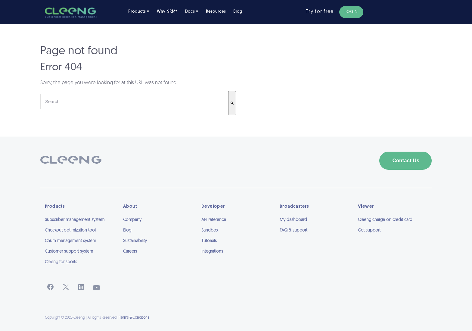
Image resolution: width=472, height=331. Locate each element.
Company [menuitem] (132, 220)
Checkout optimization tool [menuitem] (70, 230)
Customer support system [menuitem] (69, 251)
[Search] (232, 103)
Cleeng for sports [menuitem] (61, 262)
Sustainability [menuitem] (135, 241)
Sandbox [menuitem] (209, 230)
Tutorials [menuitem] (209, 241)
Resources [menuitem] (216, 12)
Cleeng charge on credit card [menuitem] (385, 220)
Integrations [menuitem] (212, 251)
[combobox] (134, 101)
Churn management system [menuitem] (70, 241)
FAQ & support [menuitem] (293, 230)
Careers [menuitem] (130, 251)
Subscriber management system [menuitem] (74, 220)
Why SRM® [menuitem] (167, 12)
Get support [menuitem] (369, 230)
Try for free (320, 11)
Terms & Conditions (134, 318)
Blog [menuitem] (237, 12)
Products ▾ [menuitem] (138, 12)
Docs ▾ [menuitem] (191, 12)
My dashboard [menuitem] (293, 220)
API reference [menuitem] (213, 220)
